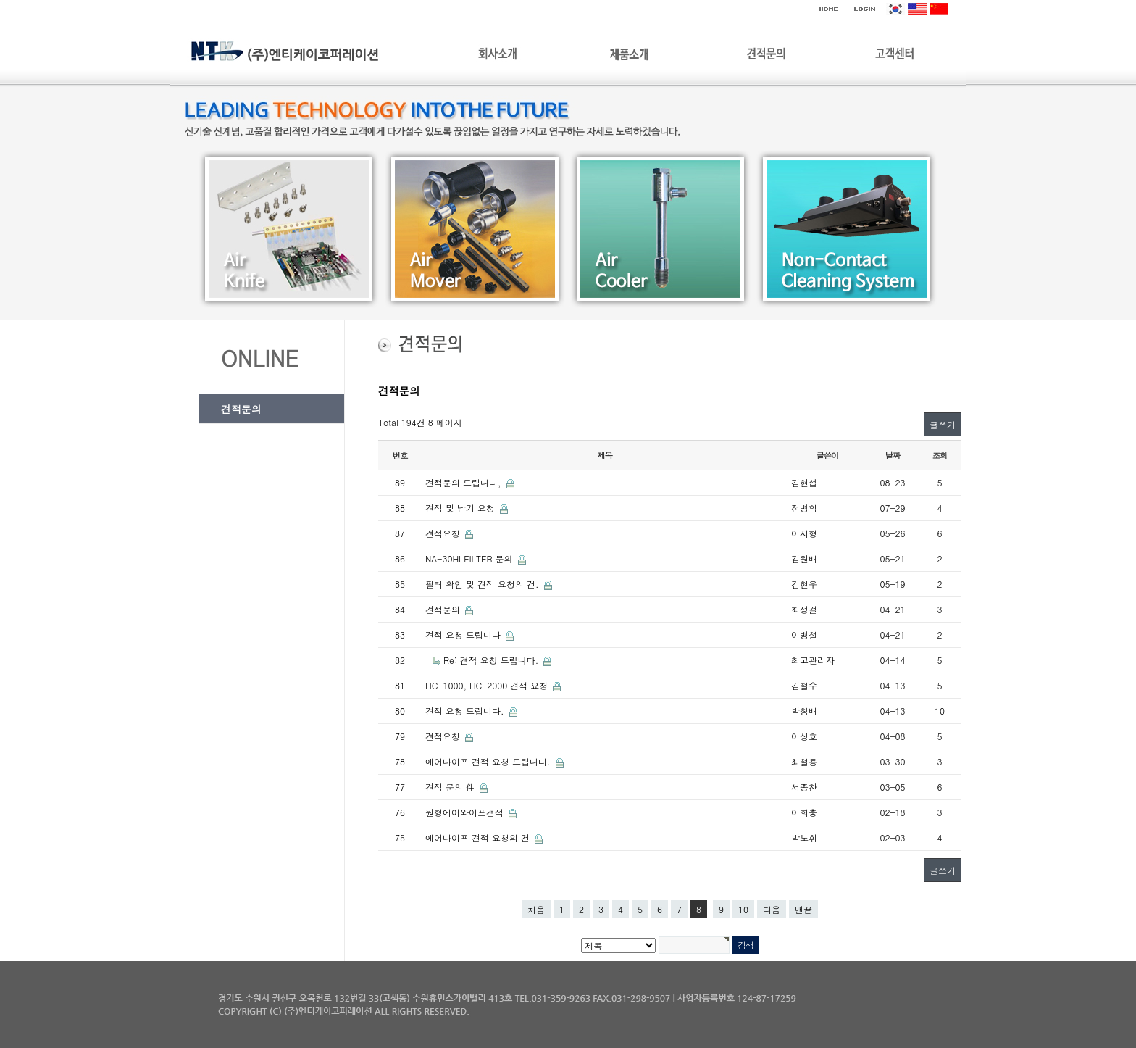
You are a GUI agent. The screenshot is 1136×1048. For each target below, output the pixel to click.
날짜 (893, 455)
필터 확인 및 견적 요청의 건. (483, 584)
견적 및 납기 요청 (461, 508)
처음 (536, 909)
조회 (940, 455)
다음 (771, 909)
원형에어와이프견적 (465, 812)
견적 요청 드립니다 (464, 634)
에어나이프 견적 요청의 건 (478, 837)
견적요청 (444, 533)
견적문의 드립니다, (464, 482)
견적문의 (241, 409)
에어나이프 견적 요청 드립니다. (489, 761)
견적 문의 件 (451, 787)
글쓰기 (943, 424)
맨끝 (803, 909)
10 (743, 909)
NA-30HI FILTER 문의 (470, 558)
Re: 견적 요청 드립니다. (492, 660)
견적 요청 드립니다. (466, 710)
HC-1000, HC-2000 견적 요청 (488, 685)
